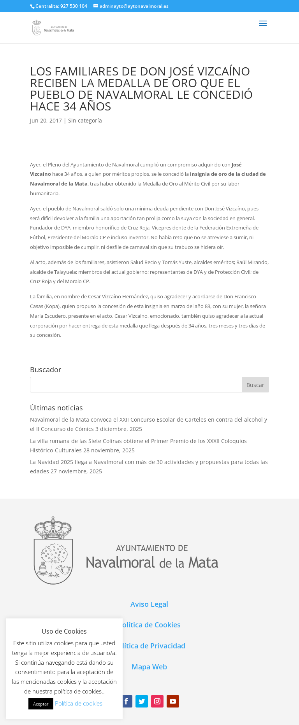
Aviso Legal (149, 604)
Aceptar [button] (41, 704)
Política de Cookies (149, 624)
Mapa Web (149, 666)
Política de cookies (78, 703)
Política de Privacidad (149, 645)
